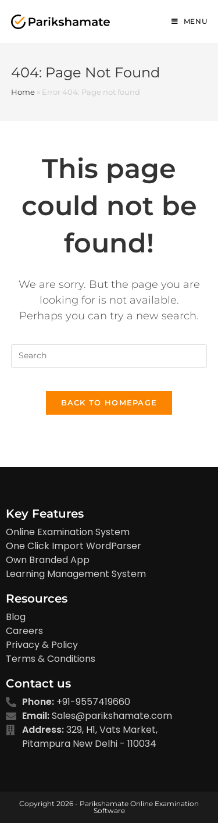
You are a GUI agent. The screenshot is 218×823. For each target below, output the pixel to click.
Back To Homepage (109, 402)
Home (23, 92)
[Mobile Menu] (189, 21)
